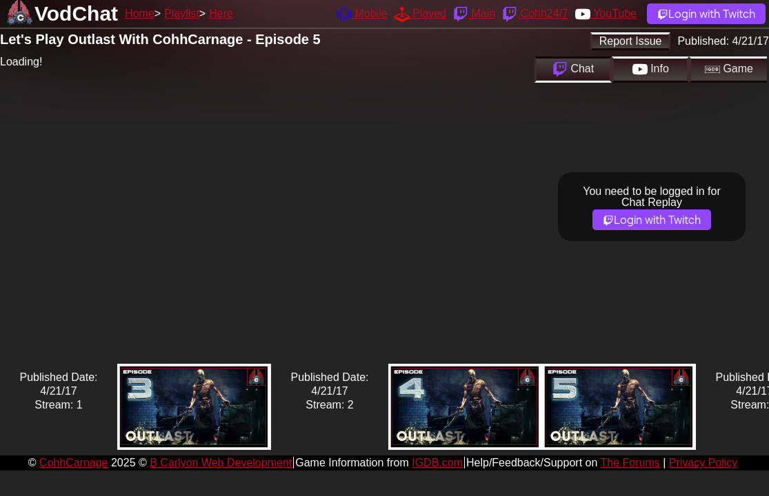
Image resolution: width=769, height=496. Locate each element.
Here (221, 13)
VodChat (76, 13)
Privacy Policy (703, 462)
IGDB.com (437, 462)
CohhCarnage (73, 462)
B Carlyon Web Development (221, 462)
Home (139, 13)
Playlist (181, 13)
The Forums (629, 462)
